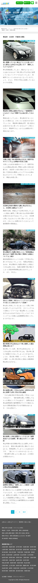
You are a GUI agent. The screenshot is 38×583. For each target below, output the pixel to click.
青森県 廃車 (12, 547)
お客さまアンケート (12, 522)
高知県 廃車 (5, 568)
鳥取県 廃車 (20, 563)
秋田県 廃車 (33, 547)
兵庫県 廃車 (5, 560)
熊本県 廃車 (5, 571)
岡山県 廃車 (27, 563)
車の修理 (28, 536)
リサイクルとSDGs (18, 528)
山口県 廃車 (12, 565)
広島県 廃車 (5, 565)
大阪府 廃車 (33, 557)
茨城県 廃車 (27, 552)
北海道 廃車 (5, 547)
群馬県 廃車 (26, 549)
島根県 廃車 (13, 563)
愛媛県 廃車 (26, 565)
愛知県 (33, 552)
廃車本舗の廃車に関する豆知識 (20, 28)
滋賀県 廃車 (19, 560)
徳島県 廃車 (19, 565)
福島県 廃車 (12, 549)
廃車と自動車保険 (23, 530)
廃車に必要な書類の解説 (8, 533)
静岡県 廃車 (12, 557)
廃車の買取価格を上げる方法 (17, 536)
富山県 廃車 (23, 555)
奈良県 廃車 (26, 560)
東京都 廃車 (5, 552)
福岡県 (10, 568)
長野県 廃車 (19, 557)
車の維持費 (5, 538)
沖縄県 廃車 (27, 571)
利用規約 (9, 576)
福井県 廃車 (5, 557)
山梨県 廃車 (16, 555)
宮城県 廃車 (26, 547)
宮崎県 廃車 (12, 571)
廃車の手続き (5, 536)
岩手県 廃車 (19, 547)
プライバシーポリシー (19, 576)
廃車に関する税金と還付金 (22, 533)
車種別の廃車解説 (13, 538)
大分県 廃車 (30, 568)
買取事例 (21, 522)
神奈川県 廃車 (12, 552)
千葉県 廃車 (20, 552)
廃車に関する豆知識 (7, 528)
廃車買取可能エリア (7, 544)
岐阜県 (3, 555)
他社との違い (27, 522)
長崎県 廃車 (16, 568)
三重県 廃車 (26, 557)
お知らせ (4, 522)
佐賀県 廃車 (23, 568)
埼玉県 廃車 (33, 549)
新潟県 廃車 (9, 555)
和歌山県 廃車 (5, 563)
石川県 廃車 (30, 555)
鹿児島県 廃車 (19, 571)
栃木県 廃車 (19, 549)
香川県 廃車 (33, 565)
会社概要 (4, 576)
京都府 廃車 (12, 560)
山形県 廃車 (5, 549)
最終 (24, 512)
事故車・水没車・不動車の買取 (10, 530)
